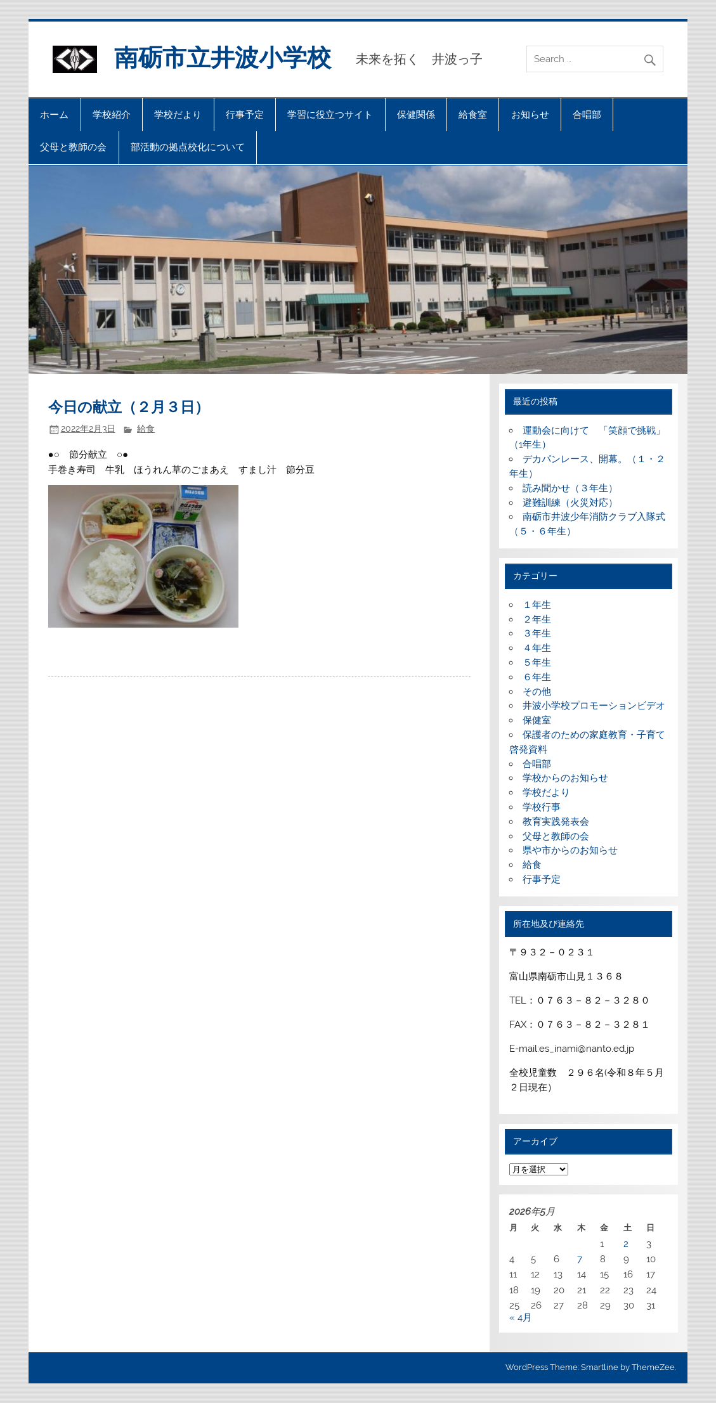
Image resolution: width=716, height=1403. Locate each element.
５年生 (537, 662)
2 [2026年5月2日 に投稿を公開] (625, 1244)
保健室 (537, 720)
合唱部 (587, 114)
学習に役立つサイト (330, 114)
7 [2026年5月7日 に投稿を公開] (579, 1259)
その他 (537, 691)
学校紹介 (112, 114)
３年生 (537, 633)
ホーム (54, 114)
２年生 (537, 619)
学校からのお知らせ (565, 778)
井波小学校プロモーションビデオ (594, 705)
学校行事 (542, 807)
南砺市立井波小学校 (222, 57)
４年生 (537, 648)
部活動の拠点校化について (188, 147)
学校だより (178, 114)
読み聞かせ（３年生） (570, 488)
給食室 (473, 114)
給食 (146, 428)
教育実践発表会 (556, 821)
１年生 (537, 605)
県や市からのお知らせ (570, 850)
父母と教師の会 (73, 147)
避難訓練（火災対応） (570, 502)
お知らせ (530, 114)
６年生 (537, 677)
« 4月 (520, 1317)
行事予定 (245, 114)
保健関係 (416, 114)
